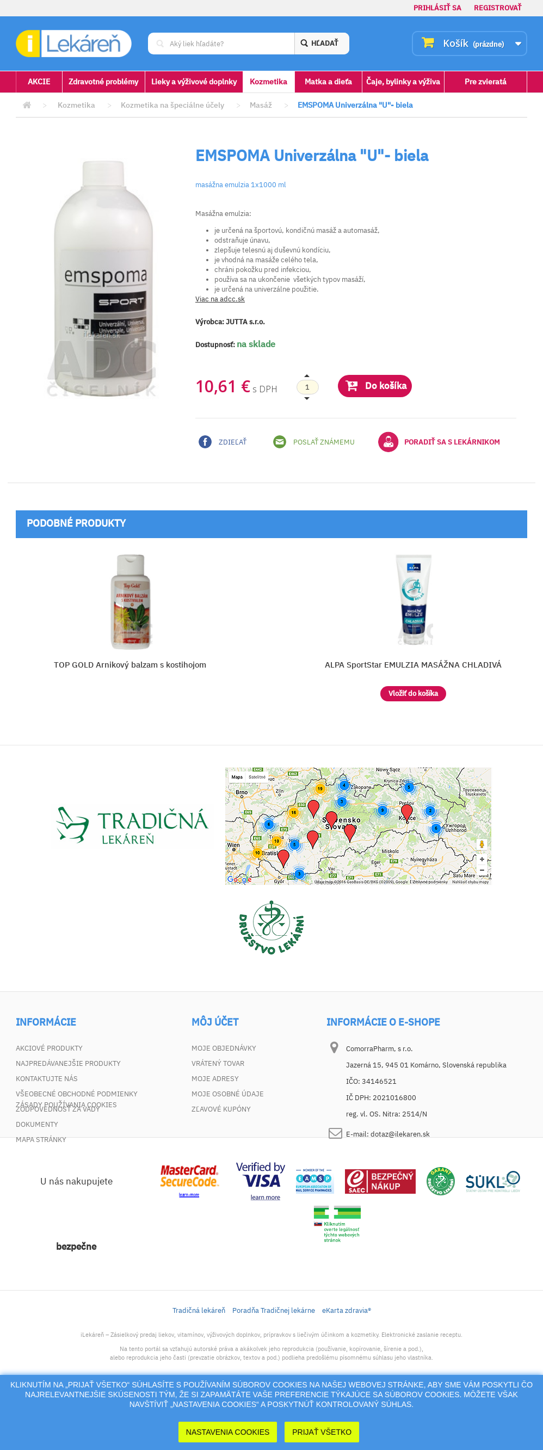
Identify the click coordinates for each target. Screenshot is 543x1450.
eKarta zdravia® (346, 1360)
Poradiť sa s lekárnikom (439, 441)
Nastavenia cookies (228, 1432)
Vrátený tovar (218, 1063)
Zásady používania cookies (66, 1154)
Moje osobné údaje (228, 1094)
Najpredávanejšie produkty (68, 1063)
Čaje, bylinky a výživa (403, 82)
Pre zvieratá (486, 82)
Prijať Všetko (321, 1432)
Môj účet (215, 1022)
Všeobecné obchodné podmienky (77, 1094)
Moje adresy (215, 1078)
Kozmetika (268, 82)
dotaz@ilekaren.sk (400, 1134)
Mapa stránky (41, 1139)
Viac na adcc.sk (220, 299)
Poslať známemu (314, 441)
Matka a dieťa (328, 82)
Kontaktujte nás (47, 1078)
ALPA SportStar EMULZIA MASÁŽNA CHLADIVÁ (413, 664)
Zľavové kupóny (221, 1109)
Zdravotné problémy (103, 82)
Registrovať (498, 8)
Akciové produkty (49, 1048)
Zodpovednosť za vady (58, 1109)
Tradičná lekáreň (198, 1360)
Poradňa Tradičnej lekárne (273, 1360)
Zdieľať (222, 441)
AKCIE (39, 82)
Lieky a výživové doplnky (194, 82)
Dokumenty (37, 1124)
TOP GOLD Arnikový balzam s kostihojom (130, 664)
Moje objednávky (224, 1048)
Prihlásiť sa (437, 8)
